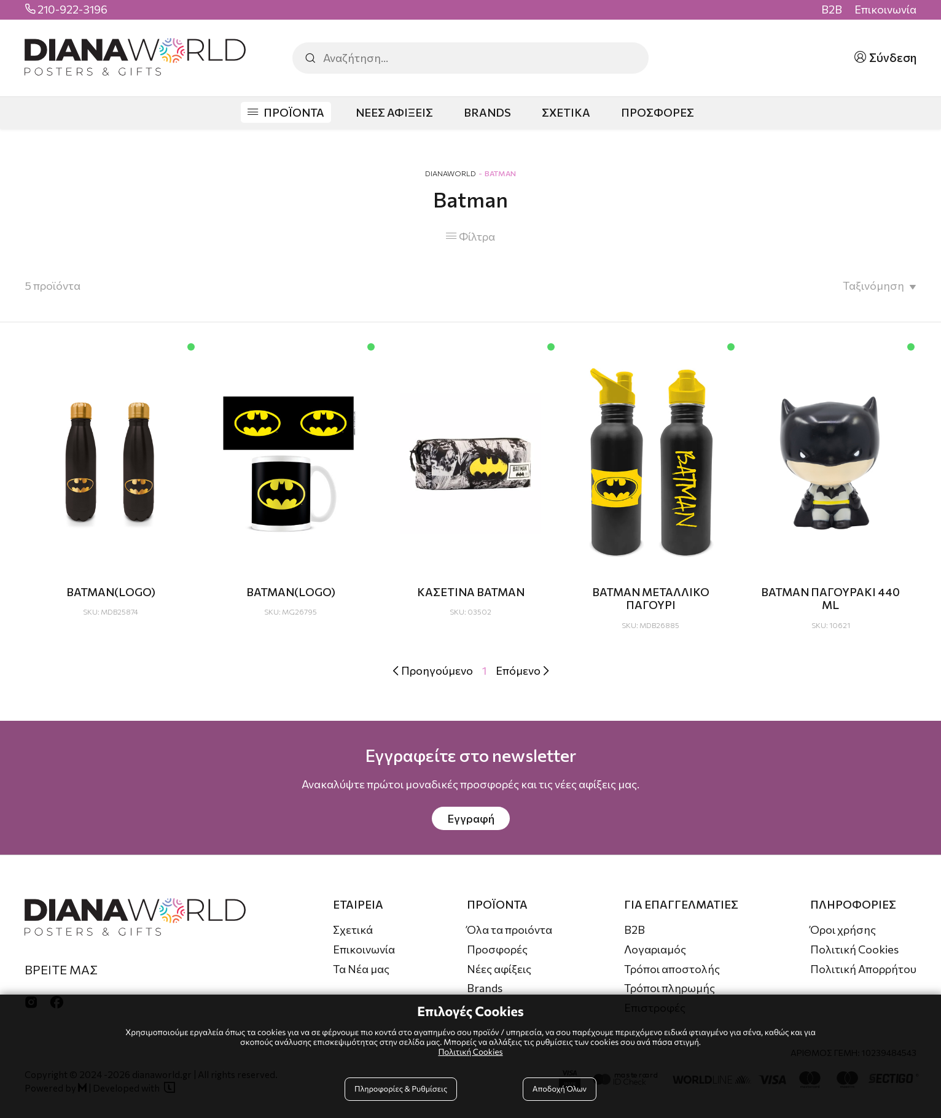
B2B (831, 9)
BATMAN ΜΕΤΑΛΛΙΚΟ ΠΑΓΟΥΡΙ (650, 598)
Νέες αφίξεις (499, 969)
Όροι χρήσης (843, 929)
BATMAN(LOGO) (110, 592)
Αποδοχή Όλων (560, 1088)
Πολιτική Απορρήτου (863, 969)
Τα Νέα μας (361, 969)
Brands (484, 988)
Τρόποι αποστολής (672, 969)
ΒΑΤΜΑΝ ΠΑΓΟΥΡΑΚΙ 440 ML (830, 598)
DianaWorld (450, 173)
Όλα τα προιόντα (509, 929)
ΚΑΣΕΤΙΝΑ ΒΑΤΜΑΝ (471, 592)
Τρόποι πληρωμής (669, 988)
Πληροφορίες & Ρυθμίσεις (400, 1088)
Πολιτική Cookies (854, 949)
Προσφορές (497, 949)
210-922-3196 (72, 9)
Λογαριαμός (655, 949)
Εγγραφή (470, 818)
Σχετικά (353, 929)
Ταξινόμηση (873, 285)
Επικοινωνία (885, 9)
